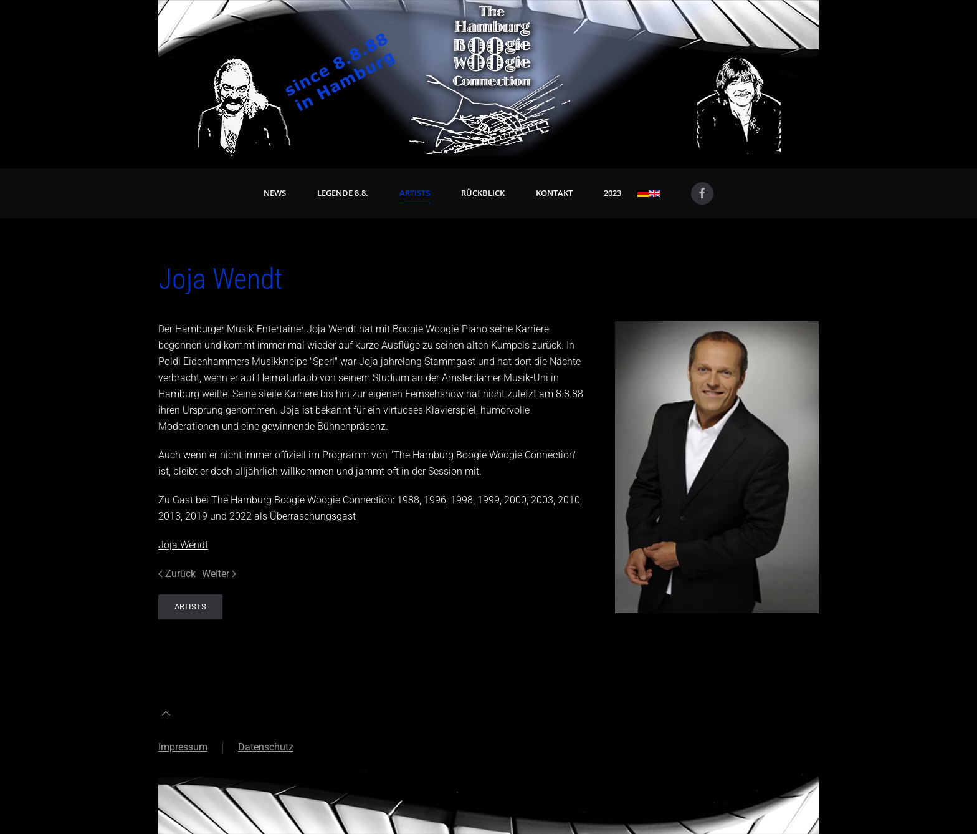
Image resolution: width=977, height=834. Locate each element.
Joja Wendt (183, 545)
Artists (414, 192)
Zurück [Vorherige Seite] (177, 573)
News (275, 192)
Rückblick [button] (483, 192)
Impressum (182, 747)
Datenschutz (265, 747)
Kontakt (554, 192)
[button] (166, 717)
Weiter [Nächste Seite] (219, 573)
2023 (612, 192)
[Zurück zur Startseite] (488, 78)
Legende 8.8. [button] (342, 192)
